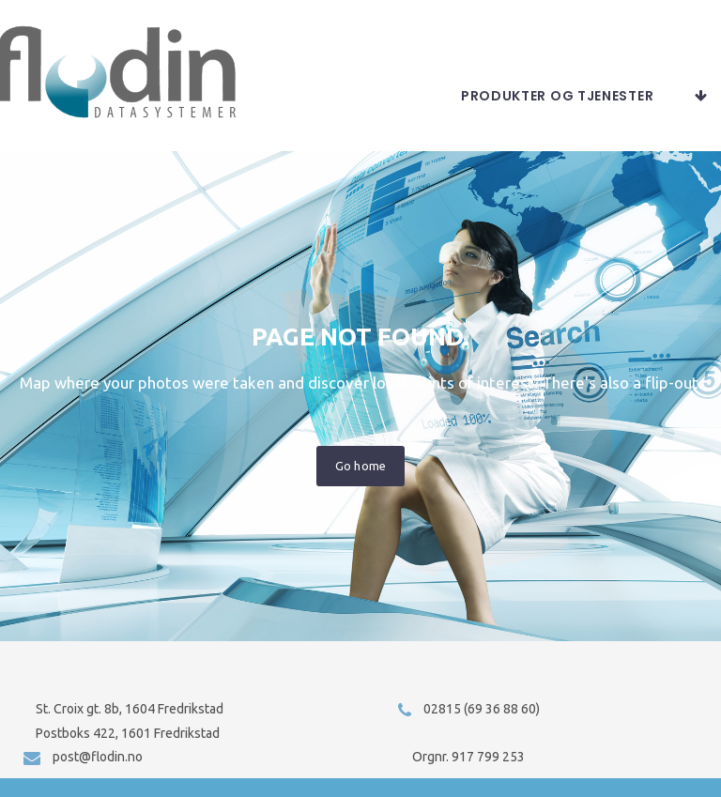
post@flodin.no (98, 756)
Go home (360, 478)
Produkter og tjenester (557, 109)
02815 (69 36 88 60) (481, 708)
